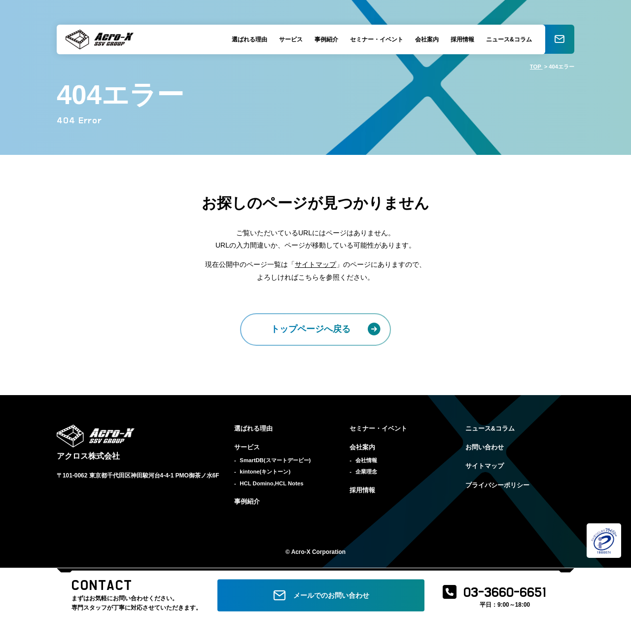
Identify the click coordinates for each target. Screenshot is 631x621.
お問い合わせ (484, 447)
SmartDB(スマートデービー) (275, 460)
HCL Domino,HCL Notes (271, 483)
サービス (290, 39)
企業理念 (366, 472)
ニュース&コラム (508, 39)
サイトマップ (315, 264)
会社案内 (426, 39)
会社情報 (366, 460)
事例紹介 (326, 39)
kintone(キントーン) (265, 472)
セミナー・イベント (376, 39)
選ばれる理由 (249, 39)
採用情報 (462, 39)
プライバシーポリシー (497, 485)
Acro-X (301, 551)
